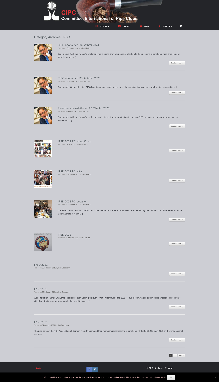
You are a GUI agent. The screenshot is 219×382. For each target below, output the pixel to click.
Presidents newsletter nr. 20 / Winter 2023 (83, 108)
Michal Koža (85, 48)
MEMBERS (165, 26)
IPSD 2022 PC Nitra (70, 171)
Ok (171, 377)
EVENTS (124, 26)
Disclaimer (159, 368)
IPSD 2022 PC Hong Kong (74, 141)
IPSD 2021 (41, 264)
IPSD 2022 (64, 234)
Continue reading (177, 63)
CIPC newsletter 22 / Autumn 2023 (79, 78)
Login (38, 368)
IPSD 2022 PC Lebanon (72, 201)
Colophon (169, 368)
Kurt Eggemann (64, 268)
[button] (181, 26)
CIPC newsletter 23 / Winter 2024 (78, 45)
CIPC (144, 26)
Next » (181, 355)
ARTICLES (102, 26)
